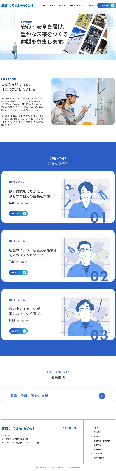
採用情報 (97, 445)
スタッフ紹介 (99, 453)
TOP (43, 5)
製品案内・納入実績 (76, 5)
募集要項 (97, 449)
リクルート (91, 5)
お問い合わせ (99, 458)
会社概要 (51, 5)
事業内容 (61, 5)
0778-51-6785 (9, 442)
